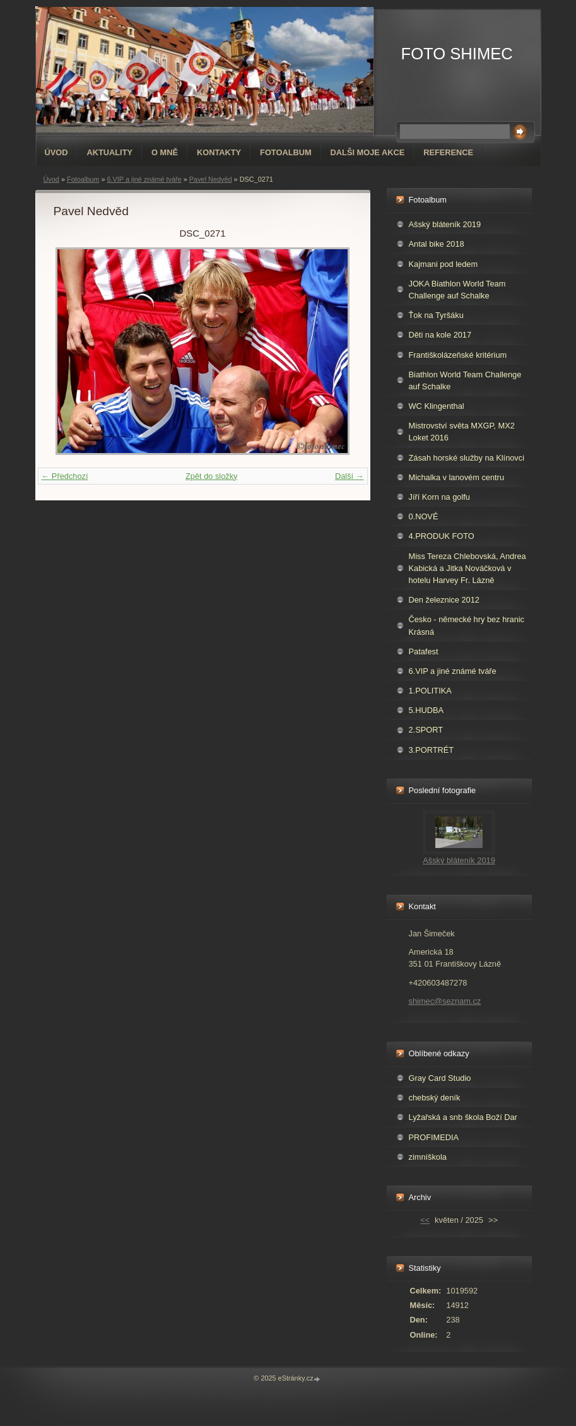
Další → (349, 476)
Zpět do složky (211, 476)
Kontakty (219, 152)
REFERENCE (448, 152)
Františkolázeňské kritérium (458, 355)
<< (425, 1220)
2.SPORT (426, 729)
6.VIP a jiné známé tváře (144, 179)
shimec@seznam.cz (445, 1001)
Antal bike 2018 (436, 244)
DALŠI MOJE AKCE (368, 152)
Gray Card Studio (440, 1078)
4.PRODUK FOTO (441, 536)
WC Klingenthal (436, 406)
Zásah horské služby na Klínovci (467, 458)
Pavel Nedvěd (210, 179)
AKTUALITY (109, 152)
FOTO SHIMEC (457, 53)
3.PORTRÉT (431, 750)
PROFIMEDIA (434, 1137)
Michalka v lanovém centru (457, 477)
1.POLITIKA (430, 690)
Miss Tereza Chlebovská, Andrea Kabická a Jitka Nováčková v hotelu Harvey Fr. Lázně (467, 568)
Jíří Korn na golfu (439, 497)
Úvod (56, 152)
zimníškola (428, 1157)
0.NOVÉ (423, 516)
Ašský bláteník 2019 (445, 224)
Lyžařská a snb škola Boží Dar (463, 1117)
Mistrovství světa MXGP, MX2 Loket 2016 (462, 431)
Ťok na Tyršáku (436, 315)
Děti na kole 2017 (440, 334)
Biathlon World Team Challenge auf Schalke (465, 380)
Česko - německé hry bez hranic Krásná (467, 625)
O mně (164, 152)
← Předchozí (65, 476)
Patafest (423, 651)
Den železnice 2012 (444, 599)
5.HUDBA (426, 710)
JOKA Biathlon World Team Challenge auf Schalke (457, 289)
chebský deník (435, 1097)
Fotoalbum (286, 152)
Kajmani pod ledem (443, 264)
